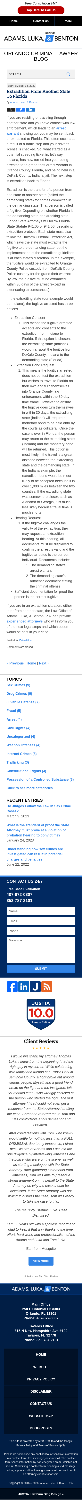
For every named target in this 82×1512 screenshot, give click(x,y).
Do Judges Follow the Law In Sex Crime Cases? (40, 816)
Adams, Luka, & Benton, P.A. (56, 1495)
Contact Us (41, 21)
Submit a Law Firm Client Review (41, 1285)
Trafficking (18, 764)
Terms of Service (48, 1457)
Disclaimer (41, 1402)
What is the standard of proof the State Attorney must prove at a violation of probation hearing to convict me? (39, 838)
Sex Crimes (19, 685)
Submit (41, 978)
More (68, 21)
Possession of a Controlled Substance (39, 784)
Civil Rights (19, 729)
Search (68, 74)
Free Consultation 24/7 (41, 8)
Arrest (14, 720)
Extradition (25, 640)
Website (41, 1377)
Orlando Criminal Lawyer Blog (41, 37)
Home (14, 21)
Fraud (14, 712)
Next (45, 664)
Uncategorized (21, 738)
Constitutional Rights (27, 773)
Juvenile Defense (24, 703)
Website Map (41, 1428)
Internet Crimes (22, 755)
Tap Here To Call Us (41, 10)
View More (41, 1270)
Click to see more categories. (31, 796)
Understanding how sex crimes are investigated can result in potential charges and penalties (36, 863)
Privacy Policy (41, 1390)
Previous (15, 664)
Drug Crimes (20, 694)
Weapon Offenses (24, 747)
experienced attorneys (25, 622)
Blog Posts (41, 1440)
